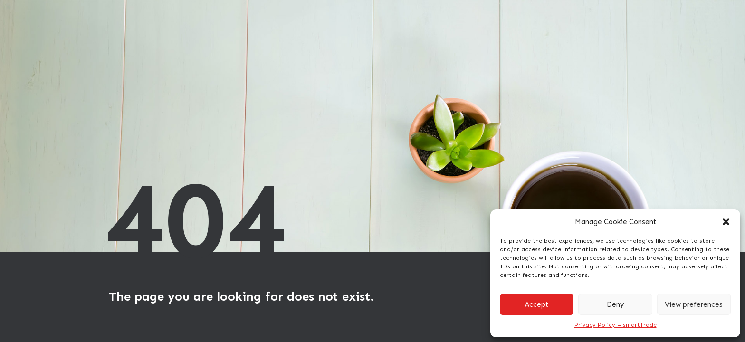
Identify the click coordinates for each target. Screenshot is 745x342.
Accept (536, 304)
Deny (615, 304)
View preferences (694, 304)
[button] (726, 222)
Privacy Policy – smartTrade (615, 325)
